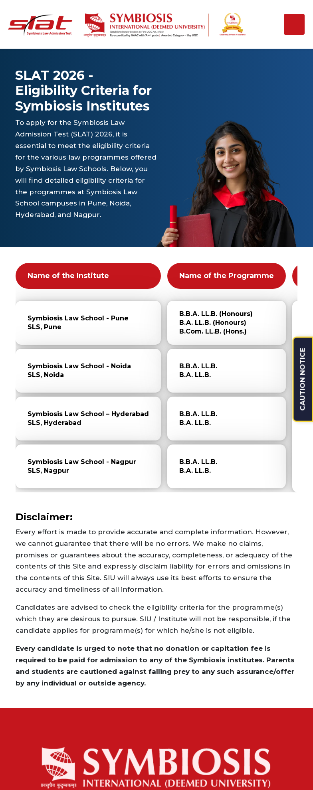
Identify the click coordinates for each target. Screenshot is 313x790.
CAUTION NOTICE (303, 379)
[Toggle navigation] (294, 24)
